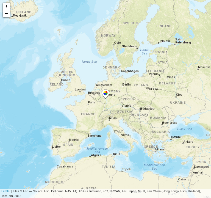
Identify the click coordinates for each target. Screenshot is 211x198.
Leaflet (5, 191)
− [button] (6, 13)
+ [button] (6, 6)
